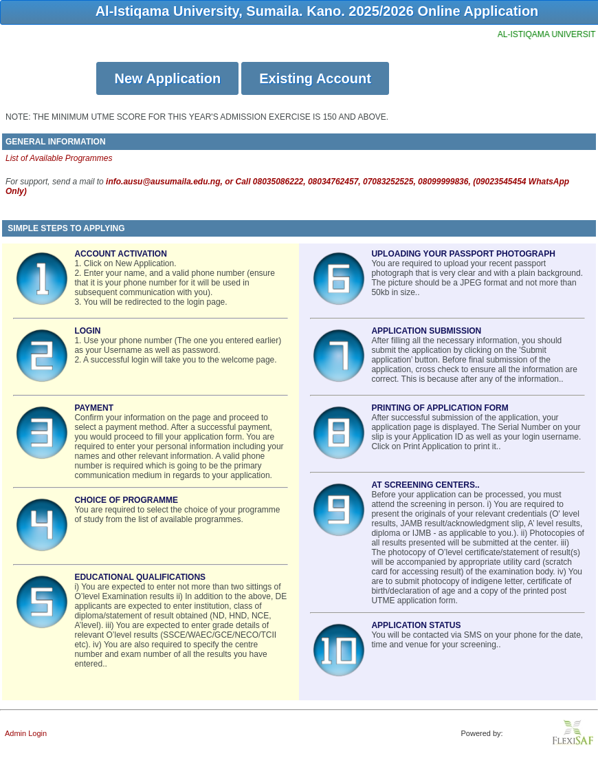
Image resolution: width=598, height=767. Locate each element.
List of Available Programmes (58, 158)
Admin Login (26, 733)
